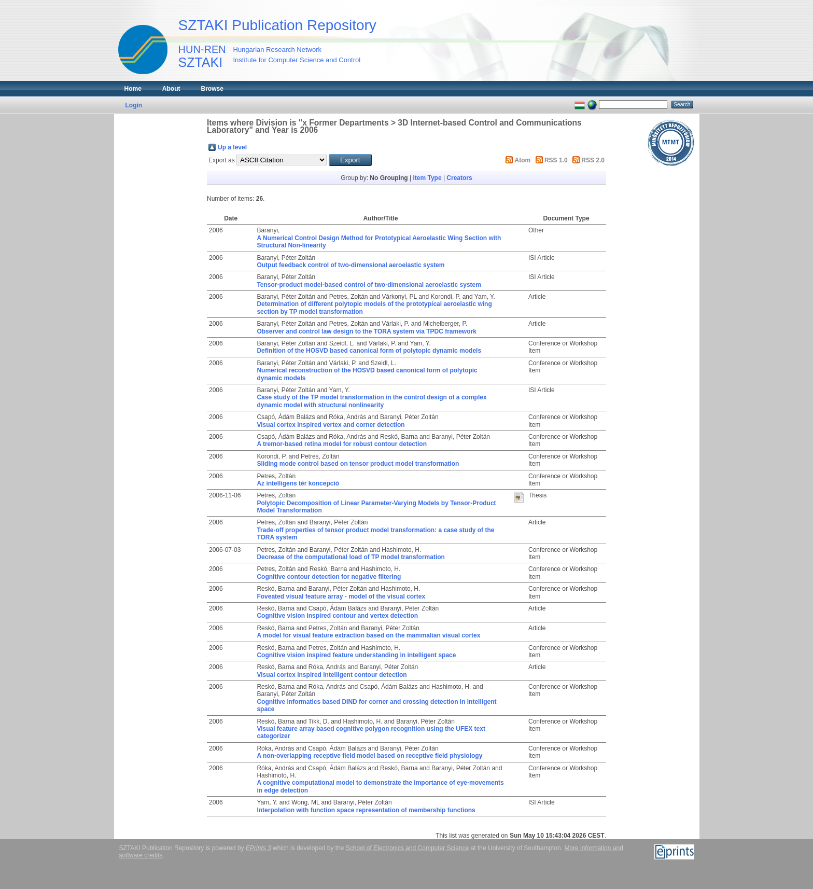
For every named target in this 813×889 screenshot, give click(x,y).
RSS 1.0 (556, 160)
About (171, 88)
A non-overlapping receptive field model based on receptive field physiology (369, 755)
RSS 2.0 (593, 160)
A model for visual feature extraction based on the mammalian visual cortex (368, 635)
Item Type (427, 178)
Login (134, 105)
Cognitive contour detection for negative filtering (329, 576)
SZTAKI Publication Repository (277, 25)
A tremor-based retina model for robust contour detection (342, 444)
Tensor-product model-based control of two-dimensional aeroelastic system (369, 284)
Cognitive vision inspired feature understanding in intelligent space (356, 655)
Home (133, 88)
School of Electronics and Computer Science (407, 848)
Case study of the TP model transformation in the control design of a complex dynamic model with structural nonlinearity (371, 401)
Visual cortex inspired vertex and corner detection (330, 424)
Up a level (232, 147)
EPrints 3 (258, 848)
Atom (523, 160)
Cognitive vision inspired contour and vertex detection (337, 615)
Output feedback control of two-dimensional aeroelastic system (350, 265)
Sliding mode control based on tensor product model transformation (358, 463)
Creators (459, 178)
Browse (212, 88)
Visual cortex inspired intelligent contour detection (331, 674)
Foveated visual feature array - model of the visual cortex (341, 596)
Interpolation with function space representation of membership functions (366, 810)
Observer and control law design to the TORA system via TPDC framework (366, 331)
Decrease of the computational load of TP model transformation (351, 557)
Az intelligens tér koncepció (298, 483)
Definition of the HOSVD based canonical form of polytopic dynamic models (369, 350)
